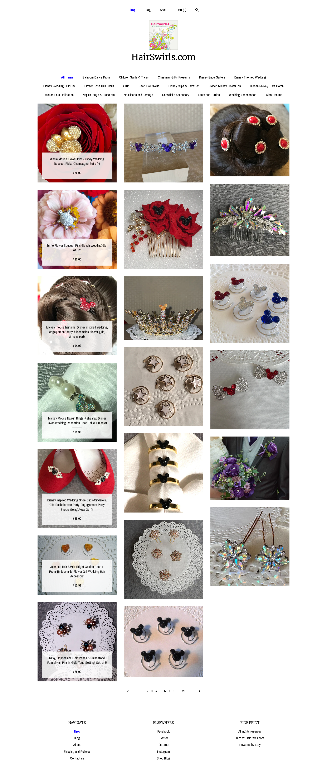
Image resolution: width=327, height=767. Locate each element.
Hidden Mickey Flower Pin (225, 86)
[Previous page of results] (128, 691)
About (163, 10)
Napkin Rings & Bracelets (99, 94)
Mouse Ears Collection (59, 94)
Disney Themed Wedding (250, 77)
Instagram (163, 751)
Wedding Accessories (242, 94)
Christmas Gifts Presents (174, 77)
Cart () (181, 10)
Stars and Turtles (209, 94)
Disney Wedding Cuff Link (59, 86)
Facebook (163, 731)
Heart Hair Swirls (149, 86)
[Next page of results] (199, 691)
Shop (132, 10)
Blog (148, 10)
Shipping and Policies (77, 751)
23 (183, 691)
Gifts (126, 86)
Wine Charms (273, 94)
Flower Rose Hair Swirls (99, 86)
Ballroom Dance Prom (96, 77)
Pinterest (163, 744)
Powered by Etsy (250, 744)
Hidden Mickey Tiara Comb (267, 86)
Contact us (77, 758)
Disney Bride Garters (212, 77)
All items (67, 77)
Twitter (163, 738)
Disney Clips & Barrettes (184, 86)
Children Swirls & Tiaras (134, 77)
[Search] (197, 10)
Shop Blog (163, 758)
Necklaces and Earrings (138, 94)
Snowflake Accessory (175, 94)
